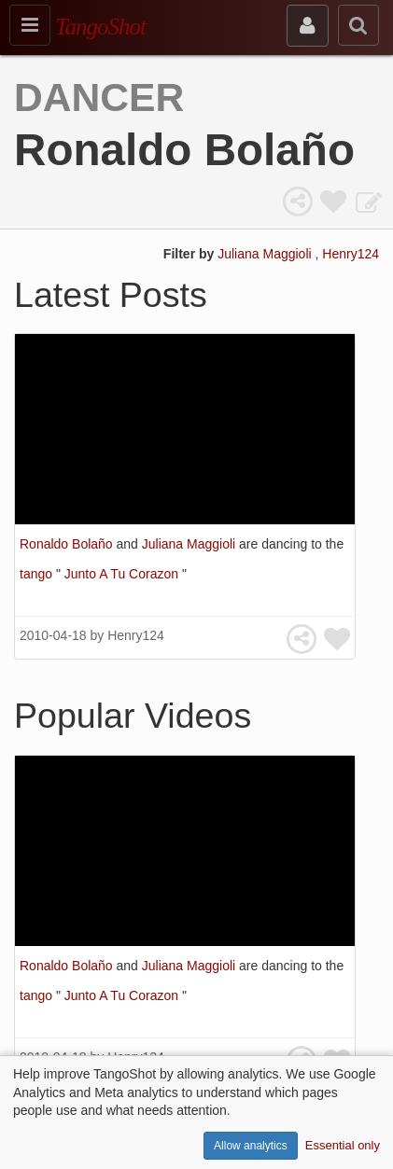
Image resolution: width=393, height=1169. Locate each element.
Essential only (342, 1145)
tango (38, 573)
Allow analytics (251, 1145)
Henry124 (350, 253)
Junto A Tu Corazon (123, 573)
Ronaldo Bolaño (68, 543)
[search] (358, 25)
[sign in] (308, 26)
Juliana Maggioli (266, 253)
